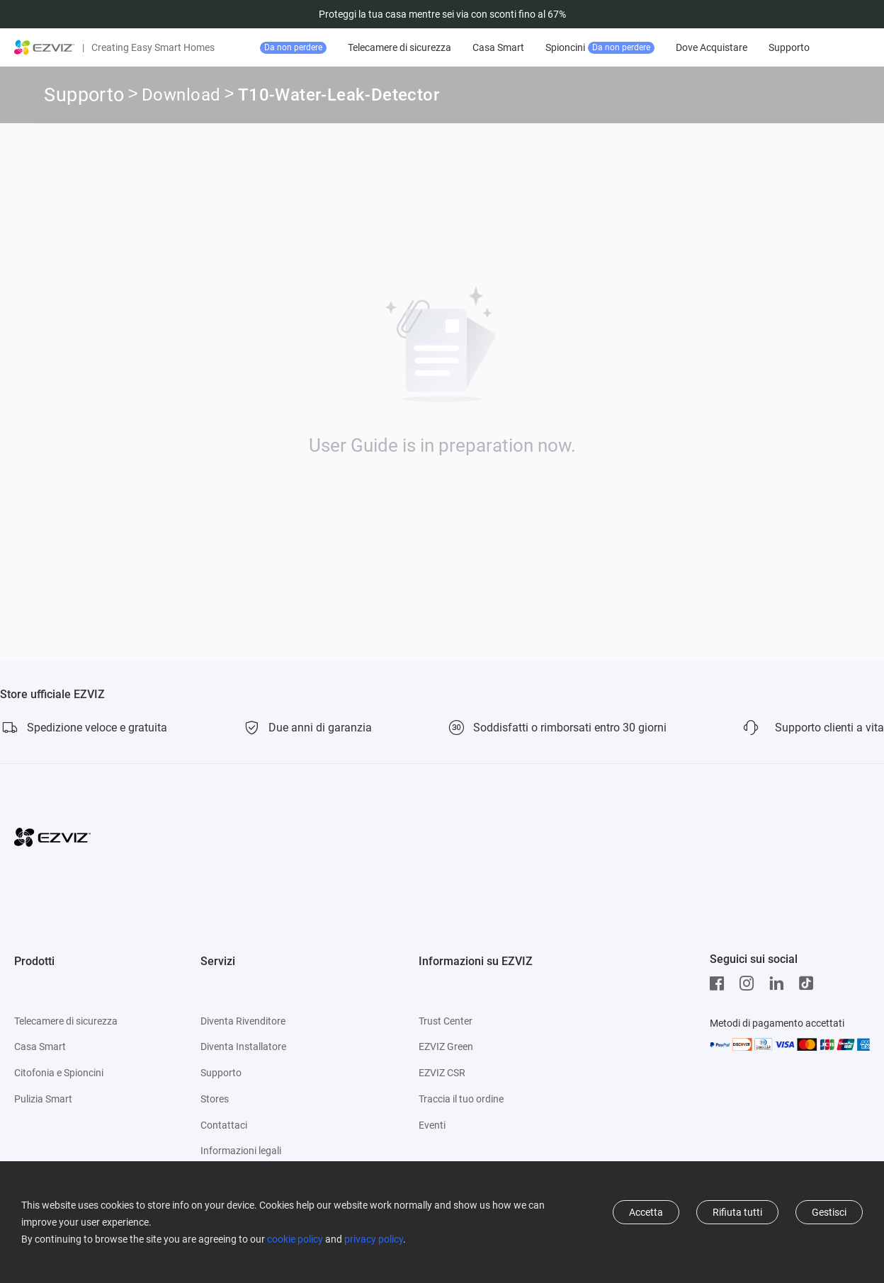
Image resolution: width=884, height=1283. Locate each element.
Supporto (84, 95)
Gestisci (829, 1212)
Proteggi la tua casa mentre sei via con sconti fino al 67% (442, 14)
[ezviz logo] (44, 47)
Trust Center (445, 1021)
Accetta (646, 1212)
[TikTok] (809, 983)
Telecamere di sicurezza (458, 47)
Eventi (432, 1125)
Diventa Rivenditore (242, 1021)
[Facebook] (720, 983)
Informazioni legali (240, 1150)
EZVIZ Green (446, 1046)
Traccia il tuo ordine (461, 1099)
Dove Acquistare (770, 47)
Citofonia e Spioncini (58, 1072)
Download (181, 97)
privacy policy (373, 1239)
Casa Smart (557, 47)
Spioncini (658, 48)
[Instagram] (750, 983)
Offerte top (326, 48)
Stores (214, 1099)
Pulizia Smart (43, 1099)
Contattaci (223, 1125)
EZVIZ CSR (442, 1072)
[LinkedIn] (779, 983)
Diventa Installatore (243, 1046)
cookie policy (295, 1239)
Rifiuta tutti (737, 1212)
